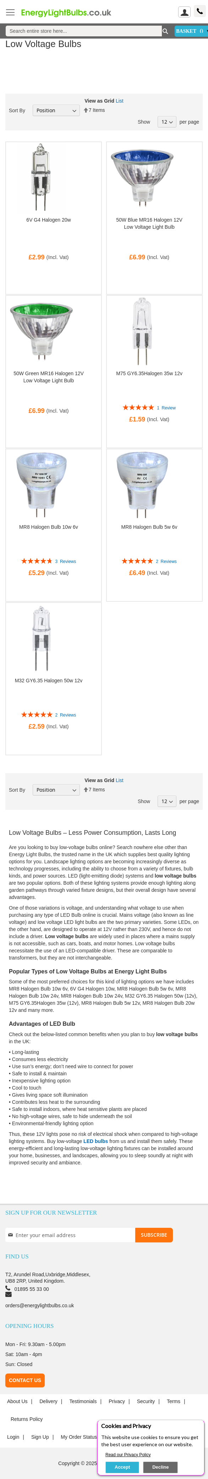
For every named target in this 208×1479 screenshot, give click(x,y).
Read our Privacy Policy (127, 1454)
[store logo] (71, 12)
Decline (160, 1467)
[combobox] (84, 31)
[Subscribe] (154, 1235)
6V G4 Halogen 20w (48, 220)
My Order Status (79, 1437)
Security (146, 1401)
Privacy (117, 1401)
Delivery (48, 1401)
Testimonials (83, 1401)
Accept (122, 1467)
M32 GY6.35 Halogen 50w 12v (49, 680)
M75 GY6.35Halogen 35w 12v (149, 373)
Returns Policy (27, 1419)
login (13, 1437)
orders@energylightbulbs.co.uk (39, 1305)
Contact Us (25, 1380)
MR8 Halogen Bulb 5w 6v (149, 527)
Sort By (17, 110)
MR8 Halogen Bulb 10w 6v (48, 527)
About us (17, 1401)
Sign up (40, 1437)
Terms (173, 1401)
